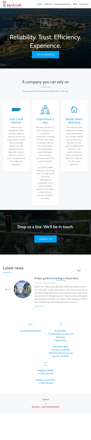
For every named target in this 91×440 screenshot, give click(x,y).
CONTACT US (48, 238)
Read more (39, 306)
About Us (48, 4)
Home (39, 4)
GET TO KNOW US (47, 54)
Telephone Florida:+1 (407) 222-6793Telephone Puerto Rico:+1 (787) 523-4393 (45, 375)
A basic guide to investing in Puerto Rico (56, 278)
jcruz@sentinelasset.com (30, 331)
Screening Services (63, 4)
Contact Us (84, 4)
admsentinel (50, 283)
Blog (75, 4)
